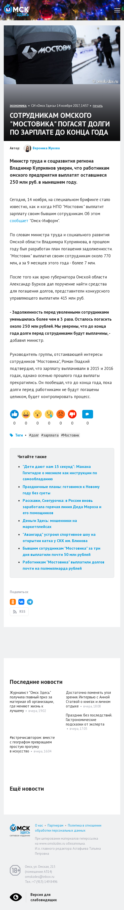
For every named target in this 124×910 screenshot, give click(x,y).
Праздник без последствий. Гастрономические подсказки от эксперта (89, 720)
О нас (39, 825)
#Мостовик (70, 435)
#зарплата (50, 435)
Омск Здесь (16, 10)
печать (98, 106)
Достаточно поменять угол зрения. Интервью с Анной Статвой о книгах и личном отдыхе (88, 699)
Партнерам (55, 825)
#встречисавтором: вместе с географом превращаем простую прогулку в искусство (32, 744)
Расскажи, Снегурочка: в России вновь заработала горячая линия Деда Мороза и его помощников (62, 506)
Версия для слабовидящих (43, 897)
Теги (19, 435)
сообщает (19, 220)
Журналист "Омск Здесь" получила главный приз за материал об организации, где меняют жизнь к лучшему (32, 701)
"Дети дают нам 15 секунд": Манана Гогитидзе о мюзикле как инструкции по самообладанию (60, 472)
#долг (34, 435)
